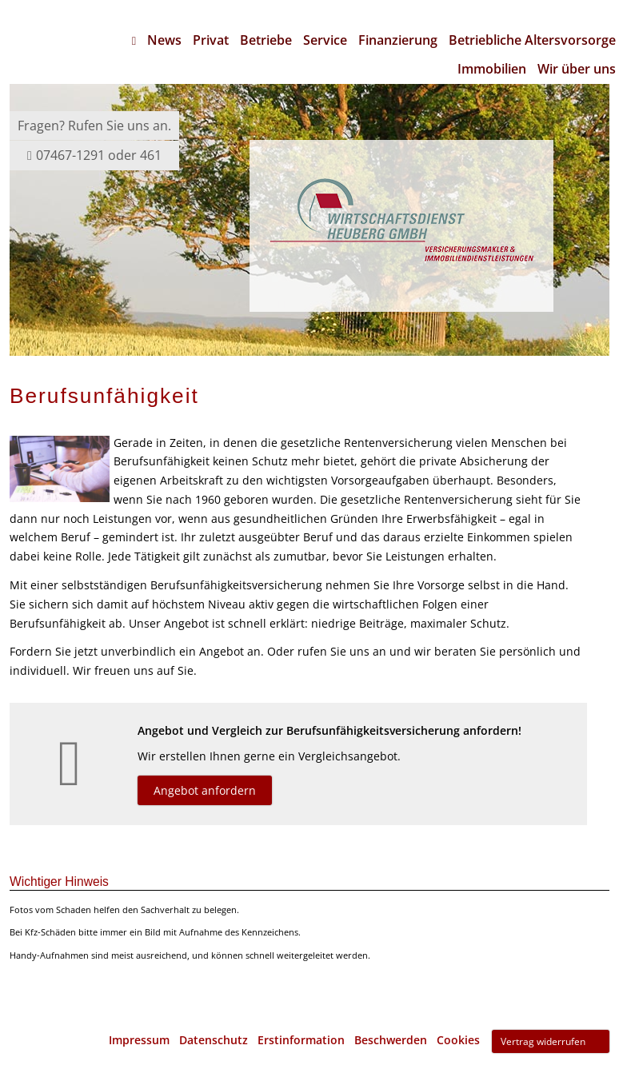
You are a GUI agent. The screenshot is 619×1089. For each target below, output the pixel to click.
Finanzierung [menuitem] (397, 40)
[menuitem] (134, 40)
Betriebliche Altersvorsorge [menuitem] (532, 40)
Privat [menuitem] (211, 40)
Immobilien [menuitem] (491, 68)
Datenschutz (213, 1039)
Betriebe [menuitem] (266, 40)
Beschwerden (390, 1039)
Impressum (139, 1039)
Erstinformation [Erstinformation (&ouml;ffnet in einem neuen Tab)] (301, 1039)
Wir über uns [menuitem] (576, 68)
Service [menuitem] (325, 40)
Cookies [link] (458, 1039)
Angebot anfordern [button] (205, 790)
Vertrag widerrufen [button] (543, 1041)
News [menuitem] (164, 40)
